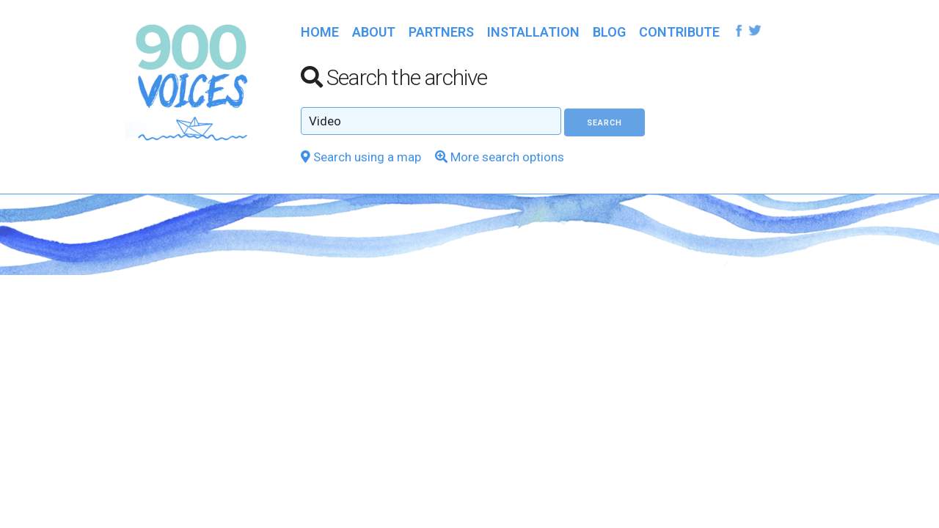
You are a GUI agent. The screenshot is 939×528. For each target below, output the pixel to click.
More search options (499, 157)
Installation (533, 32)
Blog (609, 32)
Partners (441, 32)
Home (320, 32)
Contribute (679, 32)
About (373, 32)
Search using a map (361, 157)
